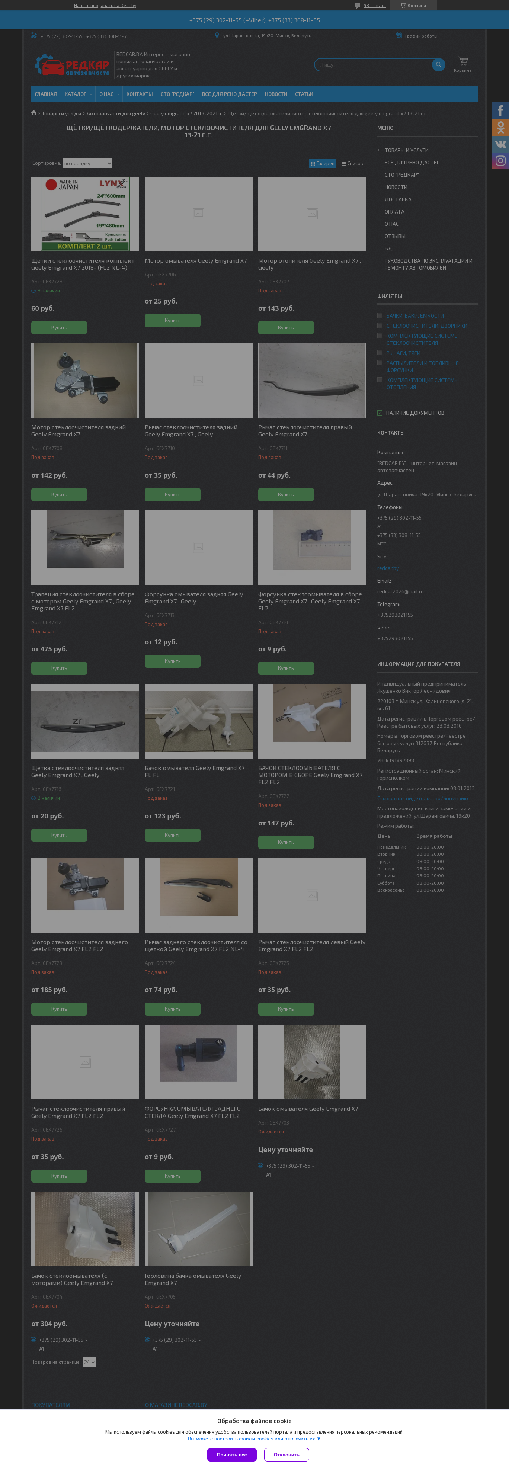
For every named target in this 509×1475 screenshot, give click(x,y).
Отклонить (287, 1455)
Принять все (232, 1455)
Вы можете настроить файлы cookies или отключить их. (252, 1439)
